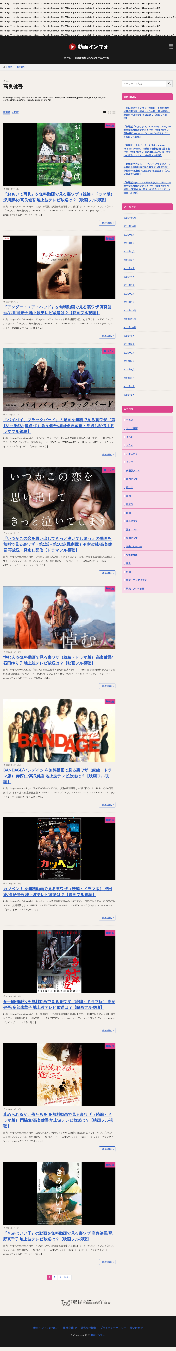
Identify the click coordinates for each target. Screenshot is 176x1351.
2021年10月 (130, 226)
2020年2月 (129, 394)
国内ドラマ (132, 479)
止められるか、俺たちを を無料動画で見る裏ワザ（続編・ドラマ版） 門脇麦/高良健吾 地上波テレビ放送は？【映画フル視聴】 (58, 1120)
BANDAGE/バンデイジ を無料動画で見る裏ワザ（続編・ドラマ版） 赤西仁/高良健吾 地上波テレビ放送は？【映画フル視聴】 (57, 776)
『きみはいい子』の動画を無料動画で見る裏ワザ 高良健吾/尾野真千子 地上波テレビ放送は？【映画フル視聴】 (58, 1236)
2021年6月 (129, 260)
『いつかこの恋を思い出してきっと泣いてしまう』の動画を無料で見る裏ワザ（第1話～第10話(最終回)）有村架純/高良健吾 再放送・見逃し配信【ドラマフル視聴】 (57, 544)
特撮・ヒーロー (134, 546)
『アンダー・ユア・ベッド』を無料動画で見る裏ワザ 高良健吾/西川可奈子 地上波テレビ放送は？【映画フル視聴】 (57, 309)
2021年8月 (129, 243)
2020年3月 (129, 386)
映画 (111, 125)
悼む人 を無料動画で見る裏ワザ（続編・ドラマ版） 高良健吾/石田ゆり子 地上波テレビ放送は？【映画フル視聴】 (58, 660)
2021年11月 (130, 217)
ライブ (129, 462)
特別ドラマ (132, 538)
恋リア (129, 487)
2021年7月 (129, 251)
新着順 (6, 112)
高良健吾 (21, 67)
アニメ (129, 420)
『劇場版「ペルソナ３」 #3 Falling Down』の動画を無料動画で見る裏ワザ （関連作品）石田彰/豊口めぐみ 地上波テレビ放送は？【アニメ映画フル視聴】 (147, 131)
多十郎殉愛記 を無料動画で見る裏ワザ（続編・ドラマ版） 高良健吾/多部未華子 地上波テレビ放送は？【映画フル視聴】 (59, 1004)
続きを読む (107, 223)
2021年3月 (129, 285)
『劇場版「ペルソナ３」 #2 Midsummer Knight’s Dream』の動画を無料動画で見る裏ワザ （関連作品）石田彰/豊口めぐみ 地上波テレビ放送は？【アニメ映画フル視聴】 (147, 150)
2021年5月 (129, 268)
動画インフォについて (46, 1327)
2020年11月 (130, 319)
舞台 (128, 563)
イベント (130, 436)
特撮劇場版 (132, 554)
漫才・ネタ (132, 529)
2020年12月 (130, 310)
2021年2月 (129, 293)
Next (66, 1277)
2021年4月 (129, 276)
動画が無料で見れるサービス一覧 (92, 57)
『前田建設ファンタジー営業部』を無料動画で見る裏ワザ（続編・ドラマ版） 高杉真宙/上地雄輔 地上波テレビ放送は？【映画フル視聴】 (147, 113)
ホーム (67, 57)
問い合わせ (136, 1327)
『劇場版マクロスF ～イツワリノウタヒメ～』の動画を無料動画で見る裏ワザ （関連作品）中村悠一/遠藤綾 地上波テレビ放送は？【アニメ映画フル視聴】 (147, 168)
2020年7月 (129, 352)
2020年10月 (130, 327)
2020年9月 (129, 335)
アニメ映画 (132, 428)
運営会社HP (70, 1327)
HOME (9, 67)
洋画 (128, 512)
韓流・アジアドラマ (136, 580)
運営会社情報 (88, 1327)
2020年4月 (129, 378)
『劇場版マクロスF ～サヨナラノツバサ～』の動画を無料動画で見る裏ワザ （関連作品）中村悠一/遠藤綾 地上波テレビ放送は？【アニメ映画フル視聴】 (147, 187)
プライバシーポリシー (113, 1327)
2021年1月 (129, 302)
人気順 (15, 112)
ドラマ (110, 351)
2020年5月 (129, 369)
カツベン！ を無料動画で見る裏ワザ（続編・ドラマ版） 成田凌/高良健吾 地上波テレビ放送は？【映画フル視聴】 (57, 891)
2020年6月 (129, 361)
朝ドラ (129, 504)
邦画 (128, 571)
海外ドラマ (132, 521)
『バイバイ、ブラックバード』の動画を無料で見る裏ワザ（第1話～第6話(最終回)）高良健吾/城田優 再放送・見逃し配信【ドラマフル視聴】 (59, 425)
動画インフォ (98, 1335)
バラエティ (132, 453)
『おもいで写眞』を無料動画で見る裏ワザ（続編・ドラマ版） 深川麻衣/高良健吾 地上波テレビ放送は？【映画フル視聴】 (58, 197)
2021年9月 (129, 234)
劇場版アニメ (133, 470)
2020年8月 (129, 344)
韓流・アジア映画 (135, 588)
